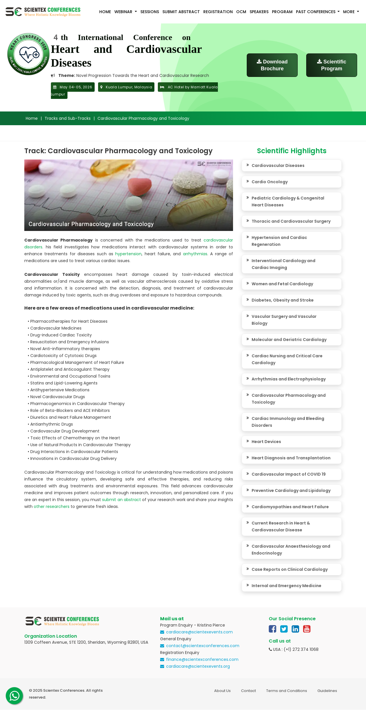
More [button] (349, 12)
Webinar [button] (124, 12)
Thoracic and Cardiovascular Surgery (291, 221)
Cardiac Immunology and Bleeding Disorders (288, 422)
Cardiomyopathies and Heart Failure (290, 507)
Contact (248, 690)
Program (282, 12)
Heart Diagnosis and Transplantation (291, 458)
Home (105, 12)
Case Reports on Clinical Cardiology (290, 569)
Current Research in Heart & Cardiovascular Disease (281, 526)
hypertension (128, 254)
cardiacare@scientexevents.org (198, 666)
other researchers (51, 506)
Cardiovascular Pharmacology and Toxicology (289, 398)
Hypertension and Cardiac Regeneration (279, 241)
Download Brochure (272, 65)
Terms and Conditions (286, 690)
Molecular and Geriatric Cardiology (289, 339)
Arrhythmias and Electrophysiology (289, 379)
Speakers (259, 12)
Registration (218, 12)
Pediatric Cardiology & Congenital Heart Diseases (288, 201)
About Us (222, 690)
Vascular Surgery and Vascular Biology (284, 320)
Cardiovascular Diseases (278, 165)
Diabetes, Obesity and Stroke (283, 300)
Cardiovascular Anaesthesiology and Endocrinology (291, 549)
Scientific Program (331, 65)
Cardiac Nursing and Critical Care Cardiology (287, 359)
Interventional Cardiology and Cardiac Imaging (283, 264)
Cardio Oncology (270, 182)
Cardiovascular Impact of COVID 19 (289, 474)
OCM (241, 12)
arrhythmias (195, 254)
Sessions (149, 12)
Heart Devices (266, 441)
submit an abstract (121, 499)
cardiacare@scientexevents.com (199, 632)
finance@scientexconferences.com (202, 659)
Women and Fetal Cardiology (282, 284)
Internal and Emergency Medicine (286, 586)
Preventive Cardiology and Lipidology (291, 490)
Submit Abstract (181, 12)
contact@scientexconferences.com (202, 646)
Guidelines (327, 690)
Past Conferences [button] (316, 12)
